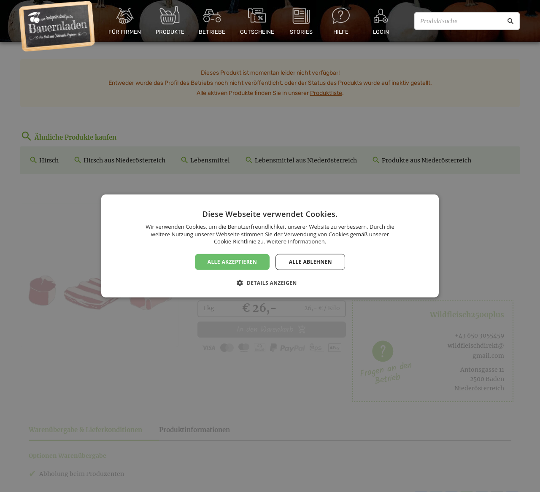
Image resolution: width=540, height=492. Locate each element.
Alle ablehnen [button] (310, 261)
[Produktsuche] (467, 21)
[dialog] (270, 246)
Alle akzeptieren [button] (232, 261)
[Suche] (510, 21)
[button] (270, 282)
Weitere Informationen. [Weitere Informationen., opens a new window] (296, 241)
